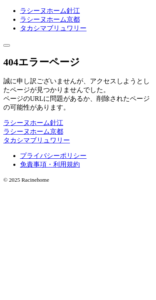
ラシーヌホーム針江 (50, 10)
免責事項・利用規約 (50, 164)
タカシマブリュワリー (53, 28)
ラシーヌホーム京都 (50, 19)
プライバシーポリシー (53, 155)
